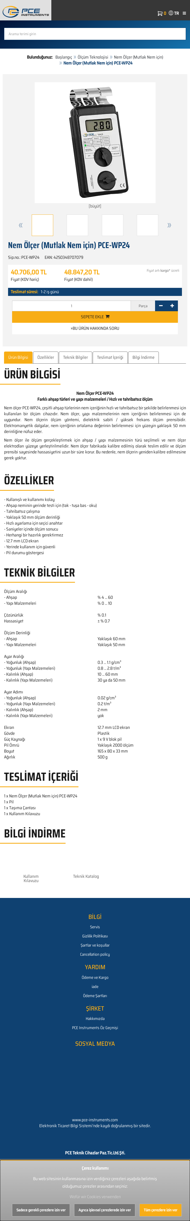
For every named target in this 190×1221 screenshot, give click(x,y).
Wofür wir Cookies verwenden (95, 1196)
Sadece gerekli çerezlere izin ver (41, 1210)
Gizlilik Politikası (95, 936)
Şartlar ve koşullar (95, 945)
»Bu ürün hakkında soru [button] (95, 328)
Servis (95, 927)
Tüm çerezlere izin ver (160, 1210)
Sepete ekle (95, 316)
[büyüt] (95, 145)
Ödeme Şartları (95, 996)
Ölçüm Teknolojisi (93, 57)
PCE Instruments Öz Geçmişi (95, 1028)
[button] (21, 225)
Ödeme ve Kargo (95, 977)
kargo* (165, 270)
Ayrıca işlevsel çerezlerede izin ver (104, 1210)
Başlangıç (63, 57)
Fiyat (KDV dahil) (78, 279)
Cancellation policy (95, 954)
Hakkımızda (95, 1018)
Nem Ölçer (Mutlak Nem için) (138, 57)
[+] (172, 305)
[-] (161, 305)
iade (95, 986)
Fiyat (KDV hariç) (25, 279)
